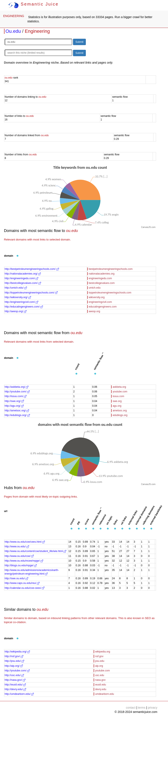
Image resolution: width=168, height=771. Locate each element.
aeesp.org (94, 311)
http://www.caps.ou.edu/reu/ (22, 583)
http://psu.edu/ (14, 660)
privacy (152, 707)
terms (141, 707)
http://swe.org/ (14, 401)
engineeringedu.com (100, 278)
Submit (79, 41)
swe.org (117, 401)
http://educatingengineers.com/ (24, 306)
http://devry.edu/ (15, 689)
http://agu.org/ (14, 405)
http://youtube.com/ (17, 391)
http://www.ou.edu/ (17, 546)
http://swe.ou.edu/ (16, 578)
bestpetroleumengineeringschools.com (111, 268)
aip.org (99, 665)
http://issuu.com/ (16, 396)
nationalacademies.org (102, 273)
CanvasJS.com (148, 227)
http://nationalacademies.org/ (23, 273)
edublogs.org (120, 415)
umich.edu (95, 287)
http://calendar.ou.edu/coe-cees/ (24, 587)
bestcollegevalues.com (102, 283)
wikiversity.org (97, 297)
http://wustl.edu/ (15, 684)
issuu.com (118, 396)
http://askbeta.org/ (16, 386)
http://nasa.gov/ (15, 679)
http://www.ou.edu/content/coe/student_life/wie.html (35, 551)
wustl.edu (100, 684)
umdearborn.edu (104, 693)
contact (131, 707)
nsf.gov (99, 656)
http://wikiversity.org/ (18, 297)
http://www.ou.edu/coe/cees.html (25, 541)
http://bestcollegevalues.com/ (23, 283)
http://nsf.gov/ (14, 656)
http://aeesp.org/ (15, 311)
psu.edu (99, 660)
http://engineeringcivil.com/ (21, 301)
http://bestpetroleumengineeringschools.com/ (32, 268)
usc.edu (99, 675)
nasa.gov (100, 679)
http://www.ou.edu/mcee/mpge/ (24, 560)
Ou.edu (13, 31)
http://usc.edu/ (14, 675)
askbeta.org (119, 386)
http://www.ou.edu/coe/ (19, 556)
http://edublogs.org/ (17, 415)
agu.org (117, 405)
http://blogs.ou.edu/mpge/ (21, 565)
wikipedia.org (102, 651)
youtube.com (120, 391)
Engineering (37, 31)
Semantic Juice (33, 4)
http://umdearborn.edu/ (19, 693)
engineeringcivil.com (100, 301)
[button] (17, 256)
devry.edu (100, 689)
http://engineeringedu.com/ (21, 278)
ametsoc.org (120, 410)
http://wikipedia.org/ (17, 651)
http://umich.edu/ (16, 287)
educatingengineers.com (103, 306)
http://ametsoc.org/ (17, 410)
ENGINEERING (13, 16)
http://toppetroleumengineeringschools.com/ (31, 292)
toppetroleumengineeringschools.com (110, 292)
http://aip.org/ (14, 665)
